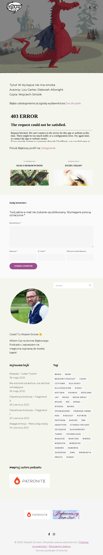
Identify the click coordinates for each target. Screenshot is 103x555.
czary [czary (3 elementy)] (82, 379)
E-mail (42, 251)
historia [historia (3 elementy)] (60, 393)
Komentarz (15, 223)
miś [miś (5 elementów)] (67, 402)
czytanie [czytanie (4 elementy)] (60, 383)
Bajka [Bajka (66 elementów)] (58, 374)
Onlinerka (61, 550)
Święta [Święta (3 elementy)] (59, 457)
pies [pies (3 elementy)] (57, 416)
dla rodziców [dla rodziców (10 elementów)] (63, 388)
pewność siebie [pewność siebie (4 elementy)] (82, 411)
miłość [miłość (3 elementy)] (58, 402)
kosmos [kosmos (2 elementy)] (72, 393)
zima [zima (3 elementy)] (72, 453)
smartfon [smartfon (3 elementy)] (60, 425)
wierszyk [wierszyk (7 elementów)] (60, 443)
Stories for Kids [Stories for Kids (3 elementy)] (79, 425)
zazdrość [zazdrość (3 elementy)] (60, 453)
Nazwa (13, 251)
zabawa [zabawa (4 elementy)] (59, 448)
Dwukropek (73, 103)
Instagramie (48, 148)
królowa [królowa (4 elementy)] (86, 393)
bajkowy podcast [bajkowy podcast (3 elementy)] (65, 379)
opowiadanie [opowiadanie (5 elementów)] (62, 411)
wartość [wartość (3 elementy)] (74, 439)
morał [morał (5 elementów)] (77, 402)
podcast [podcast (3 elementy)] (68, 416)
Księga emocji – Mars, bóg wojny (28, 423)
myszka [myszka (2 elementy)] (59, 406)
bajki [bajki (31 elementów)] (68, 374)
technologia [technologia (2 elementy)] (73, 434)
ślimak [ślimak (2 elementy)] (70, 457)
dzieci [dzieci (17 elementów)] (78, 388)
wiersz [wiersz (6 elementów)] (87, 439)
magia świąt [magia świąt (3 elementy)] (80, 397)
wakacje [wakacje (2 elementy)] (60, 439)
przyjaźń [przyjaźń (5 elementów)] (60, 420)
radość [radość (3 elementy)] (73, 420)
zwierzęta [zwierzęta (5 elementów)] (85, 453)
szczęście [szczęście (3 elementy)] (60, 430)
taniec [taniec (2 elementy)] (58, 434)
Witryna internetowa (76, 251)
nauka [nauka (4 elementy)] (70, 406)
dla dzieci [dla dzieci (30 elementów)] (75, 383)
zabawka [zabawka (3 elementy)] (73, 448)
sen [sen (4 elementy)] (83, 420)
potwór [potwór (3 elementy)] (82, 416)
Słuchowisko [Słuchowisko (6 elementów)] (77, 430)
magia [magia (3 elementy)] (65, 397)
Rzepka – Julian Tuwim (23, 373)
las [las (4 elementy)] (57, 397)
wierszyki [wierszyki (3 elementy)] (75, 443)
